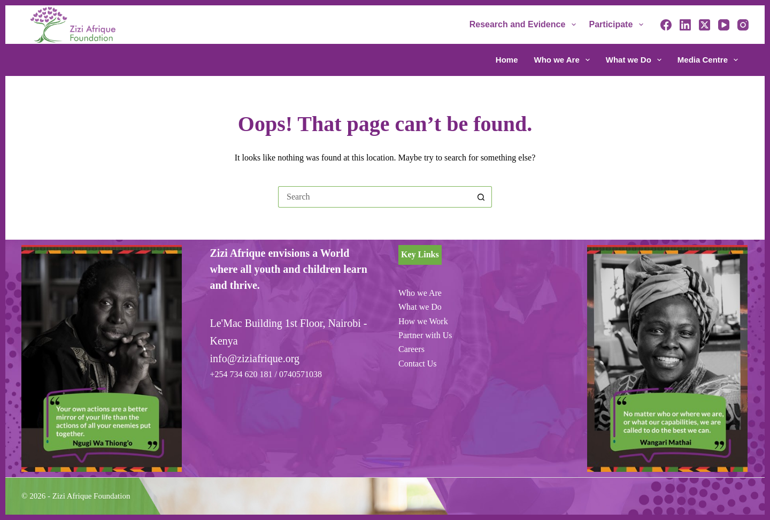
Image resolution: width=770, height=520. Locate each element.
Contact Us (417, 363)
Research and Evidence (524, 24)
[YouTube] (723, 24)
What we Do (636, 59)
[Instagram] (743, 24)
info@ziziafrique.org (254, 358)
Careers (411, 349)
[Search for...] (374, 197)
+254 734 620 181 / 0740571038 (266, 374)
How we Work (423, 321)
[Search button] (481, 197)
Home (507, 59)
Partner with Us (425, 335)
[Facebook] (666, 24)
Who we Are (564, 59)
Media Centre (707, 59)
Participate (618, 24)
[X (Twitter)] (704, 24)
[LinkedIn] (685, 24)
